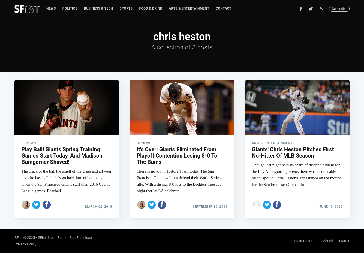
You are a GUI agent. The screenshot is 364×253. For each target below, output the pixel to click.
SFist (18, 238)
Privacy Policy (25, 244)
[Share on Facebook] (46, 204)
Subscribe (339, 9)
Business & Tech (98, 8)
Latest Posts (302, 241)
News (51, 8)
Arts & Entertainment (189, 8)
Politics (69, 8)
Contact (223, 8)
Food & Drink (150, 8)
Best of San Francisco (75, 238)
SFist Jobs (46, 238)
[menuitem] (51, 8)
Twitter (343, 241)
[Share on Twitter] (36, 204)
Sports (126, 8)
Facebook (325, 241)
